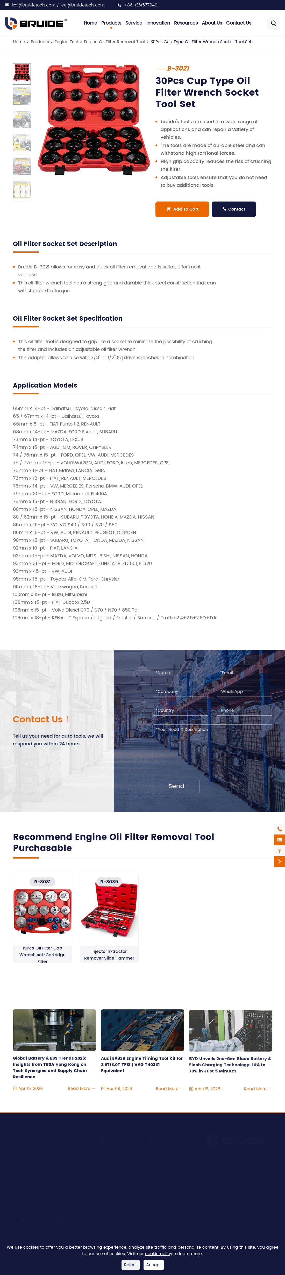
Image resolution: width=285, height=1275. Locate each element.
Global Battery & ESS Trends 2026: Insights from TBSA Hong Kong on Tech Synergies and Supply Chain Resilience (50, 1072)
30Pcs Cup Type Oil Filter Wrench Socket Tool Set (201, 41)
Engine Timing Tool (32, 1160)
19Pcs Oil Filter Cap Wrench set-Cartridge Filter (42, 959)
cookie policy (158, 1253)
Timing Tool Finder (38, 1220)
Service (133, 23)
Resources (186, 23)
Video (152, 1180)
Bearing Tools (27, 1190)
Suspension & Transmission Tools (47, 1170)
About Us (212, 23)
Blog (150, 1160)
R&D (102, 1160)
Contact (233, 209)
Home (90, 23)
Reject (130, 1265)
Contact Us (238, 23)
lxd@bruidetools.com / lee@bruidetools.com (58, 5)
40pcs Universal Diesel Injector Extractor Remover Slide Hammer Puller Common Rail (109, 959)
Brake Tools (25, 1199)
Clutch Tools (25, 1180)
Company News (162, 1150)
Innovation (158, 23)
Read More (82, 1093)
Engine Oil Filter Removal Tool (114, 41)
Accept (153, 1265)
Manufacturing (113, 1170)
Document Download (168, 1170)
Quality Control (113, 1180)
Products (111, 23)
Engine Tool (66, 41)
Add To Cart (182, 209)
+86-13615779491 (141, 5)
